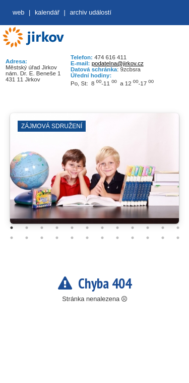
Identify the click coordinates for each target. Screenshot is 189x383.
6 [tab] (87, 228)
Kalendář (47, 12)
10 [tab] (148, 228)
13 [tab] (12, 238)
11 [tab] (163, 228)
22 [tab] (148, 238)
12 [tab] (178, 228)
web (18, 12)
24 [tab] (178, 238)
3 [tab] (42, 228)
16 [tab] (57, 238)
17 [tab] (72, 238)
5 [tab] (72, 228)
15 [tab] (42, 238)
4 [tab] (57, 228)
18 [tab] (87, 238)
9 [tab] (133, 228)
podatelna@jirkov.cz (118, 63)
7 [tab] (102, 228)
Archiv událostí (90, 12)
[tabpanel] (94, 173)
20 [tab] (117, 238)
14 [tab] (27, 238)
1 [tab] (12, 228)
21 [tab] (133, 238)
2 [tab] (27, 228)
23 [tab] (163, 238)
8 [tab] (117, 228)
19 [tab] (102, 238)
